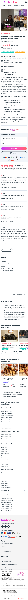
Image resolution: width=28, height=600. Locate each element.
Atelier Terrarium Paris (6, 423)
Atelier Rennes (4, 464)
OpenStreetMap (19, 294)
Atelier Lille (4, 451)
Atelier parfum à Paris (6, 411)
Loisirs (3, 5)
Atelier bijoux (4, 485)
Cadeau (9, 5)
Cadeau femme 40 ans (6, 506)
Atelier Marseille (5, 462)
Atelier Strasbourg (5, 460)
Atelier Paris (4, 447)
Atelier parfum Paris (6, 434)
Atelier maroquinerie (6, 487)
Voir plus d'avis (6, 249)
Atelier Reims (4, 466)
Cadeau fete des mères (7, 500)
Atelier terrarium (5, 479)
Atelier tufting (4, 477)
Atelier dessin (4, 481)
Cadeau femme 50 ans (6, 508)
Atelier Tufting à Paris (6, 417)
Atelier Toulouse (5, 453)
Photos (23, 29)
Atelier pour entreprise (7, 496)
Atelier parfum (5, 33)
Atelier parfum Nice (6, 436)
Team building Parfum (6, 510)
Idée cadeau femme (6, 502)
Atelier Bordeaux (5, 455)
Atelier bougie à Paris (6, 419)
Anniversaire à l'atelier (6, 498)
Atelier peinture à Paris (7, 413)
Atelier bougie (4, 483)
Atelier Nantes (4, 457)
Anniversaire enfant (18, 5)
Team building (4, 494)
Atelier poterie (4, 472)
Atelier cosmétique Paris (7, 428)
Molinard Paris (8, 41)
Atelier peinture (5, 474)
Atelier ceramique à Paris (7, 415)
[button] (26, 2)
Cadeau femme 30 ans (6, 504)
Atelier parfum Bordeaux (7, 440)
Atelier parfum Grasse (6, 438)
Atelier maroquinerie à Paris (8, 426)
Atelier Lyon (4, 449)
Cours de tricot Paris (6, 421)
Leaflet (14, 294)
